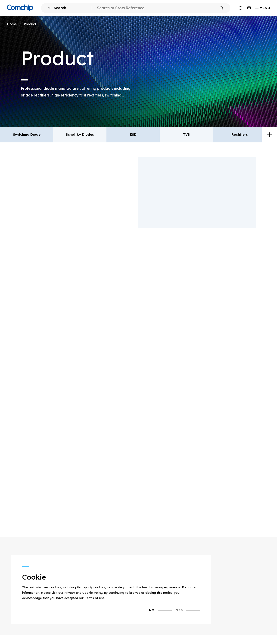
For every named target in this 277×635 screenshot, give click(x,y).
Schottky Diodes (80, 134)
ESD (133, 134)
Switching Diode (26, 134)
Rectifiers (239, 134)
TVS (186, 134)
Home (12, 23)
